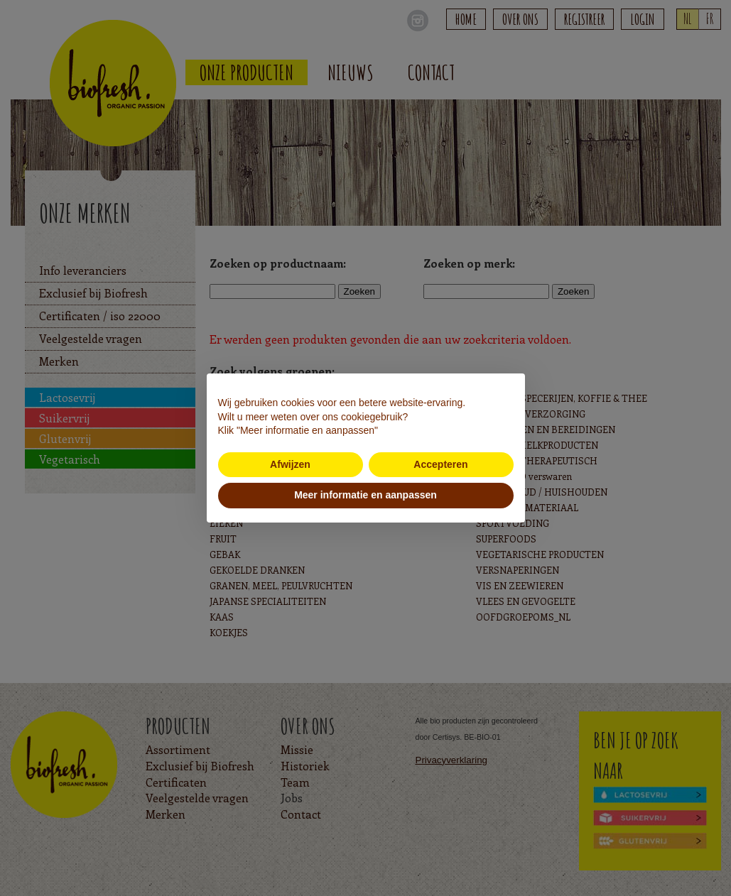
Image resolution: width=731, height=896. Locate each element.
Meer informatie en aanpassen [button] (365, 495)
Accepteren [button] (440, 464)
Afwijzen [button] (290, 464)
